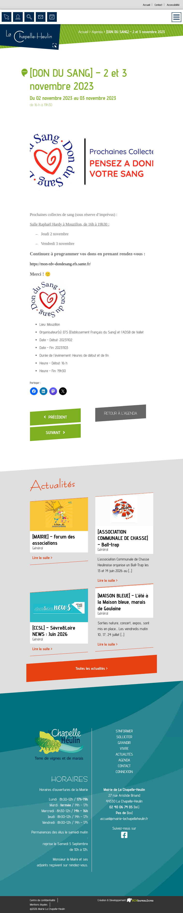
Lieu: (43, 324)
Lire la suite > (42, 557)
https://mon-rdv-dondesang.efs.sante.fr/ (60, 264)
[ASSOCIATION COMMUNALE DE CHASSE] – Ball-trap (123, 538)
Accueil (146, 5)
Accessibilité (173, 5)
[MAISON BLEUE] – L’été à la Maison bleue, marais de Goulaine (123, 601)
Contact (158, 5)
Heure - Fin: (48, 370)
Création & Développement (125, 900)
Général (37, 548)
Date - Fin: (47, 347)
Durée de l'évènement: (55, 355)
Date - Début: (49, 340)
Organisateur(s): (51, 332)
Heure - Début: (50, 363)
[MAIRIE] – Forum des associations (53, 539)
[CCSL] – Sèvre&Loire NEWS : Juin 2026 (53, 631)
